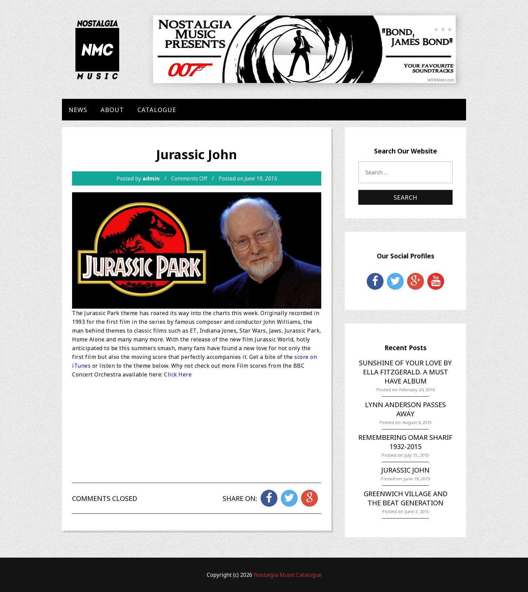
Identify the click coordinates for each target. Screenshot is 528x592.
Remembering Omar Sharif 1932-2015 (405, 442)
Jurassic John (405, 470)
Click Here (178, 374)
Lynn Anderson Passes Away (405, 409)
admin (151, 178)
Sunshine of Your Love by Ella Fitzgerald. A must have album (405, 372)
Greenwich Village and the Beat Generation (406, 498)
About (112, 110)
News (78, 110)
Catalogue (156, 110)
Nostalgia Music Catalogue (288, 575)
